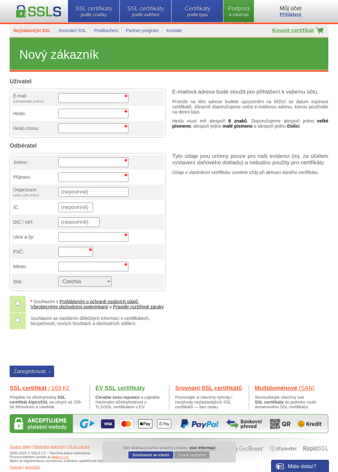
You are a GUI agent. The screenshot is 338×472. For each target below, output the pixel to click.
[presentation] (59, 348)
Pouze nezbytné (192, 455)
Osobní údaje (20, 447)
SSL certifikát (40, 388)
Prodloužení (106, 30)
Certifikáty (197, 11)
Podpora (238, 11)
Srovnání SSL (72, 30)
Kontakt (174, 30)
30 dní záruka (79, 447)
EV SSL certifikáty (120, 388)
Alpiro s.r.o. (60, 457)
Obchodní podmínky (49, 447)
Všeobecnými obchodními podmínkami (69, 306)
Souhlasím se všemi (150, 455)
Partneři (16, 467)
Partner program (142, 30)
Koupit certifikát (293, 30)
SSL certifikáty (93, 11)
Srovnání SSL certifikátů (208, 388)
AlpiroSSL (33, 467)
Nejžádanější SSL (32, 30)
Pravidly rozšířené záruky (138, 306)
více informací (202, 448)
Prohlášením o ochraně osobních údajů (99, 301)
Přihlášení (290, 14)
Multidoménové (285, 388)
